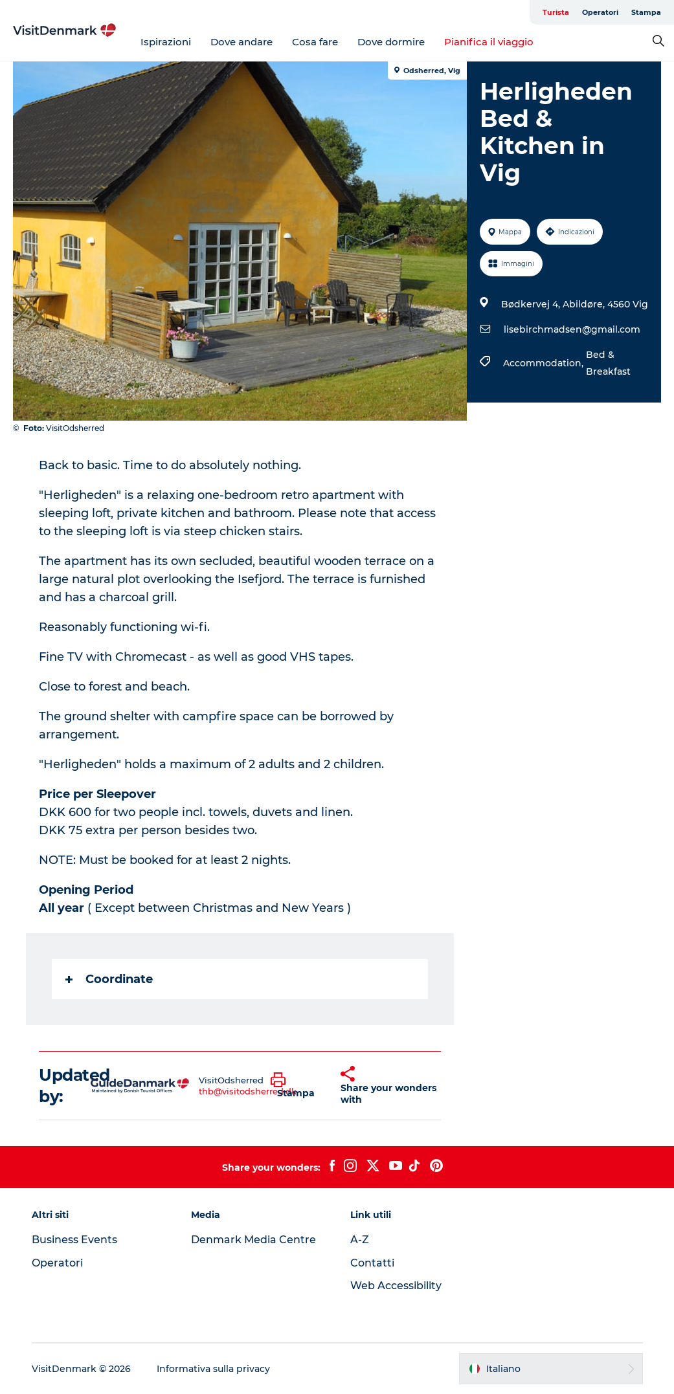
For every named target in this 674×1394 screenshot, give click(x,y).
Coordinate (109, 979)
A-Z (359, 1240)
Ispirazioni (165, 42)
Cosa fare (315, 42)
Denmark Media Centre (253, 1240)
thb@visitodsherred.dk (248, 1091)
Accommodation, (544, 363)
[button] (296, 1086)
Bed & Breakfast (608, 363)
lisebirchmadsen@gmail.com (572, 329)
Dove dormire (391, 42)
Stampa (646, 12)
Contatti (372, 1263)
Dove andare (241, 42)
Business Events (74, 1240)
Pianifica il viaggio (489, 42)
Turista (556, 12)
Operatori (600, 12)
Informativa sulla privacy (213, 1369)
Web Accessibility (396, 1285)
